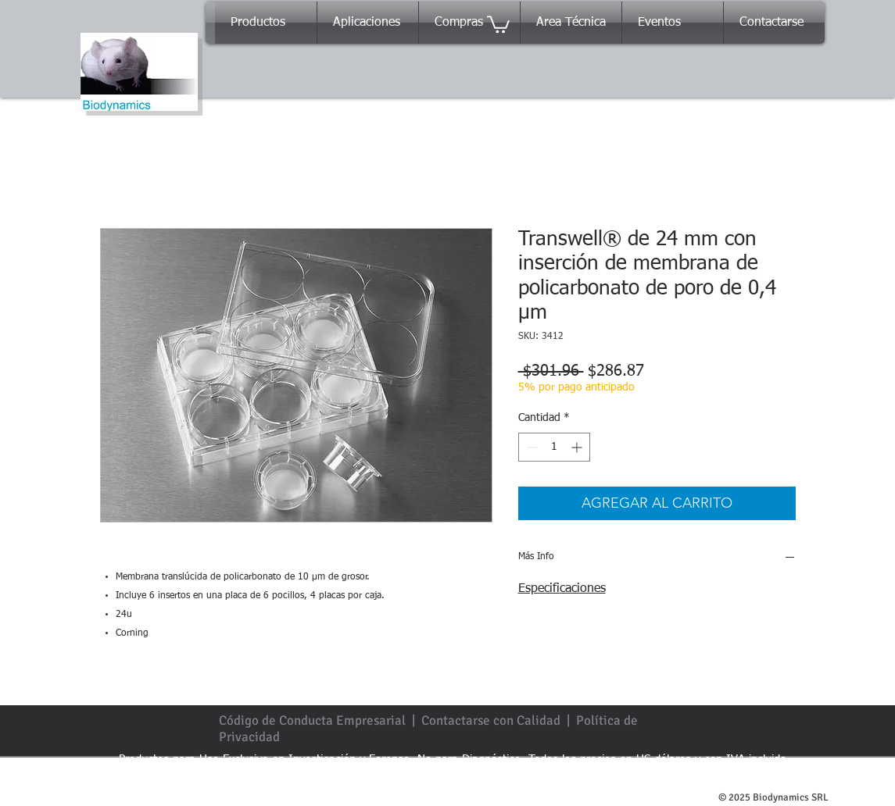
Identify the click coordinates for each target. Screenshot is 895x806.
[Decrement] (530, 447)
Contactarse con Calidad (490, 720)
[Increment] (578, 447)
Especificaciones (562, 589)
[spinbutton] (554, 447)
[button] (498, 23)
